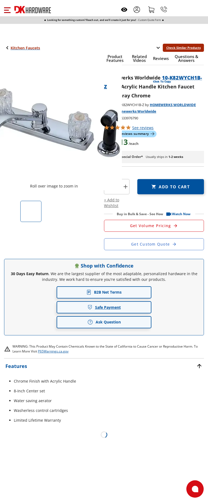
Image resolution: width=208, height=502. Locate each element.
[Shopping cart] (151, 9)
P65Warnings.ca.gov (53, 351)
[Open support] (195, 489)
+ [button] (125, 186)
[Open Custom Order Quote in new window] (154, 244)
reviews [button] (143, 127)
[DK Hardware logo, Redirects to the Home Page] (32, 9)
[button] (7, 9)
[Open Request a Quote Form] (154, 226)
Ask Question (104, 322)
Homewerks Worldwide (135, 111)
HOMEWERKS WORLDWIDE (173, 104)
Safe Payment (104, 307)
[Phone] (164, 9)
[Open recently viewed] (124, 9)
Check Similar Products (183, 48)
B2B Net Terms (104, 292)
